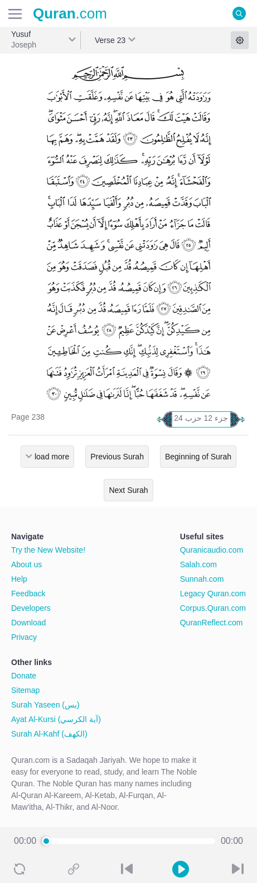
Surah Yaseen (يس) (45, 704)
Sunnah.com (202, 579)
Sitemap (25, 690)
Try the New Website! (48, 549)
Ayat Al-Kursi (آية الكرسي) (56, 719)
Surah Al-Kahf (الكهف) (49, 733)
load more (52, 456)
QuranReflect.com (211, 622)
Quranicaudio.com (212, 549)
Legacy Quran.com (213, 593)
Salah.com (198, 564)
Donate (23, 675)
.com (70, 13)
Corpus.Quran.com (213, 608)
